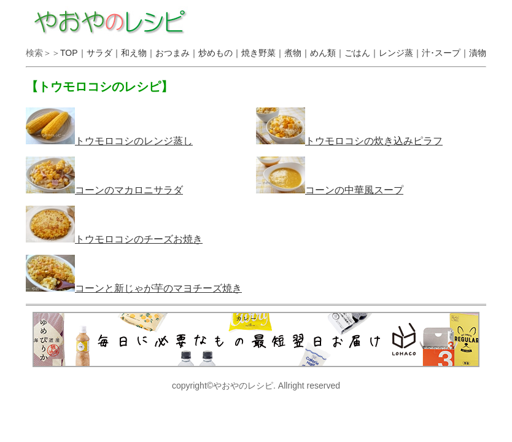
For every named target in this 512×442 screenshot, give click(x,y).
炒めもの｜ (219, 53)
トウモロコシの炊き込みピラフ (349, 141)
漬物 (477, 53)
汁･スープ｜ (445, 53)
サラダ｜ (104, 53)
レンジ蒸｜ (400, 53)
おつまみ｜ (176, 53)
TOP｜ (73, 53)
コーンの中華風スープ (329, 190)
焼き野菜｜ (262, 53)
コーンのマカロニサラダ (104, 190)
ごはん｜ (361, 53)
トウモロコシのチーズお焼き (114, 239)
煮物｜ (297, 53)
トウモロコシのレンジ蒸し (109, 141)
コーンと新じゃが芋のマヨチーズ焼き (134, 288)
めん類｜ (327, 53)
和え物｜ (138, 53)
